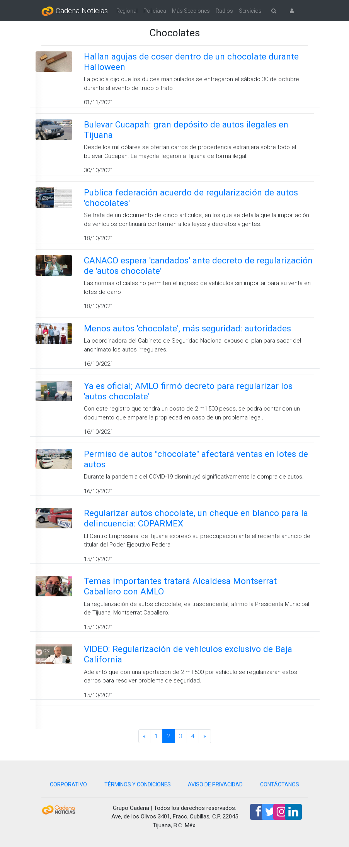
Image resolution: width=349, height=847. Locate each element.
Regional (127, 11)
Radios (224, 11)
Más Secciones (191, 11)
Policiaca (154, 11)
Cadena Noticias (74, 11)
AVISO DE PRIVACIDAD (215, 784)
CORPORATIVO (68, 784)
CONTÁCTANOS (279, 784)
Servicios (250, 11)
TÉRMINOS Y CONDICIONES (137, 784)
